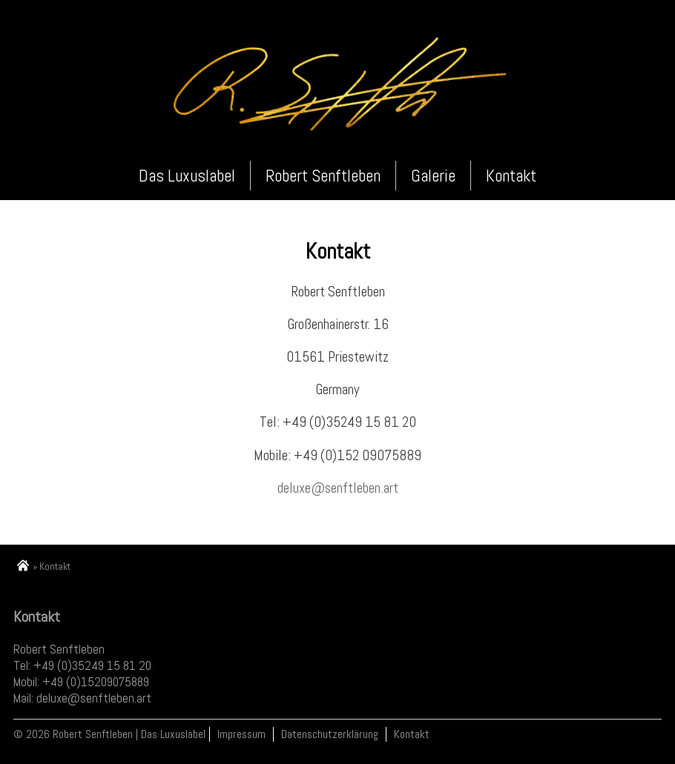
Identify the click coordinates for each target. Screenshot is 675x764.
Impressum (241, 734)
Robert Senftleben (323, 176)
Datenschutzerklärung (329, 734)
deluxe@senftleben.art (337, 488)
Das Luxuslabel (187, 176)
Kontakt (511, 176)
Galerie (433, 176)
